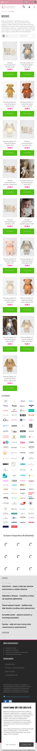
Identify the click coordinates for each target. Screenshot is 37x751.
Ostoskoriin (10, 74)
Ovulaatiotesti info (11, 675)
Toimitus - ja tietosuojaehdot (14, 668)
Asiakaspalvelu (10, 664)
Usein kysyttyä (10, 671)
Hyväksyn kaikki (26, 744)
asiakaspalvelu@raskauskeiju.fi (16, 696)
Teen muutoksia (10, 745)
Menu (4, 2)
